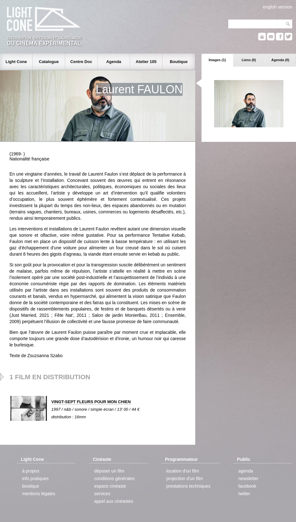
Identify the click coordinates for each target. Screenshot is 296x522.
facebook (247, 486)
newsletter (248, 478)
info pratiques (35, 478)
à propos (30, 470)
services (102, 493)
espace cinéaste (110, 486)
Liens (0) (249, 60)
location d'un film (182, 470)
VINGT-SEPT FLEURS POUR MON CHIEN (91, 401)
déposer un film (109, 470)
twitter (244, 493)
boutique (30, 486)
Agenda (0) (280, 60)
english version (277, 6)
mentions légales (38, 493)
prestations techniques (188, 486)
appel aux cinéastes (113, 501)
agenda (245, 470)
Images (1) (217, 60)
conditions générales (114, 478)
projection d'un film (184, 478)
